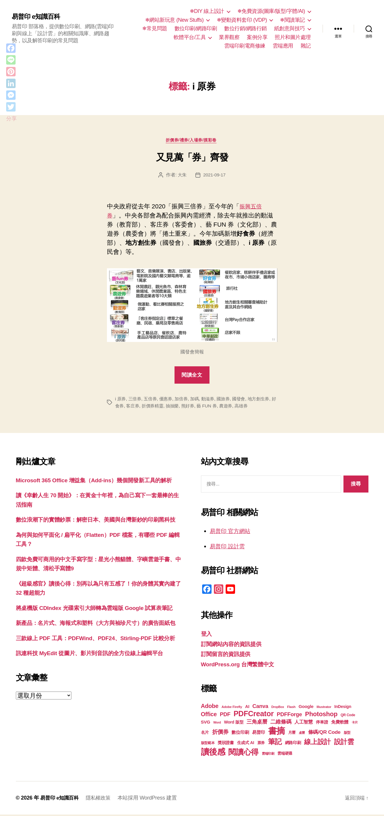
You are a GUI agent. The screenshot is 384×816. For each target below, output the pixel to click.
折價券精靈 (166, 406)
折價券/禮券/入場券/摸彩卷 (192, 141)
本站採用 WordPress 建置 (151, 799)
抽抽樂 (187, 406)
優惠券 (168, 399)
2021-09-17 (214, 176)
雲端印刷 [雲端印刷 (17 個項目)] (268, 755)
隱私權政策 (101, 799)
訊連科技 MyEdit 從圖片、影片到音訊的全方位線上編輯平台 (97, 700)
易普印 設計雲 (229, 547)
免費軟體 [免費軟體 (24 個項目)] (339, 723)
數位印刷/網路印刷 (196, 28)
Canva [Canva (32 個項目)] (260, 707)
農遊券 (243, 406)
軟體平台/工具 (190, 37)
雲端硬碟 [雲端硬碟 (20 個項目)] (284, 755)
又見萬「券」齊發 (192, 158)
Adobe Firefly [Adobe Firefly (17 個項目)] (232, 708)
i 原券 (121, 399)
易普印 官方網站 (232, 532)
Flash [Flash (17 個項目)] (291, 708)
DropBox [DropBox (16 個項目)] (277, 708)
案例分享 (257, 37)
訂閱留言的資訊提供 (228, 655)
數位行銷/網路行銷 (245, 28)
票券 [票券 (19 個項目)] (261, 744)
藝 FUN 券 (223, 406)
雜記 (306, 46)
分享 (11, 119)
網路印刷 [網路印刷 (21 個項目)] (293, 744)
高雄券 (260, 406)
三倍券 (136, 399)
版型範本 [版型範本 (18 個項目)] (208, 744)
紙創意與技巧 (289, 28)
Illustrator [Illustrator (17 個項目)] (324, 708)
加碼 (198, 399)
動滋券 (213, 399)
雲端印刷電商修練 (244, 46)
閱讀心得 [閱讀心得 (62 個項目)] (243, 753)
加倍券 (185, 399)
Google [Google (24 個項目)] (306, 707)
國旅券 (229, 399)
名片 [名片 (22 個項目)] (205, 733)
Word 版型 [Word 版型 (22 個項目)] (233, 723)
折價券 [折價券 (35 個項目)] (220, 733)
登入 (207, 635)
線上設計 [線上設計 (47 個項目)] (317, 743)
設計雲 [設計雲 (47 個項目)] (344, 743)
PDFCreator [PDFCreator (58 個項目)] (254, 715)
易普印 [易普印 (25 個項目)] (258, 733)
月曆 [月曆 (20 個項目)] (292, 734)
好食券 (129, 406)
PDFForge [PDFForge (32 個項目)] (289, 716)
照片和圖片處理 (293, 37)
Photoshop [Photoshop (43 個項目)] (321, 715)
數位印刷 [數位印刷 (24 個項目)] (240, 733)
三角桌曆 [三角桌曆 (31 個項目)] (257, 723)
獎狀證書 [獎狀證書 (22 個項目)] (226, 744)
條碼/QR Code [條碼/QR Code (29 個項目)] (324, 733)
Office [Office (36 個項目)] (209, 715)
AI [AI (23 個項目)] (247, 708)
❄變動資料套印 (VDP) (242, 20)
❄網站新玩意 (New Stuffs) (174, 20)
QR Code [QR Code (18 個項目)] (348, 716)
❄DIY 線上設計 (207, 11)
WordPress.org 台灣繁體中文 (241, 665)
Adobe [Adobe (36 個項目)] (210, 707)
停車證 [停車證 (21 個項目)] (322, 723)
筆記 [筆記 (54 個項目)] (275, 743)
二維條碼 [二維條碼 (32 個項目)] (280, 723)
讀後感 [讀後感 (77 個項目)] (213, 753)
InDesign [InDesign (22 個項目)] (342, 708)
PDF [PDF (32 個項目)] (225, 716)
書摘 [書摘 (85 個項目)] (276, 732)
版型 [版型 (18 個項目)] (347, 734)
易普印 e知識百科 (38, 16)
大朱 (181, 176)
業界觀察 (229, 37)
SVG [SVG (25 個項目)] (205, 723)
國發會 (245, 399)
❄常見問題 (154, 28)
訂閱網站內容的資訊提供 (234, 645)
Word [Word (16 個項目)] (217, 724)
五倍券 (152, 399)
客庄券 (145, 406)
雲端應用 (283, 46)
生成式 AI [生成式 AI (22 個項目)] (245, 744)
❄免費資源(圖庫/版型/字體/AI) (271, 11)
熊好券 (203, 406)
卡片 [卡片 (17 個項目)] (355, 724)
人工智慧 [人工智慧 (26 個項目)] (303, 723)
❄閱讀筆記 (292, 20)
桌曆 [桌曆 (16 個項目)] (302, 734)
